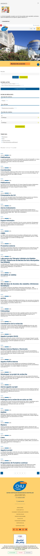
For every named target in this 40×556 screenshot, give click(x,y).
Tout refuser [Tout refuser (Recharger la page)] (21, 552)
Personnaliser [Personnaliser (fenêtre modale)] (28, 552)
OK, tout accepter (12, 552)
